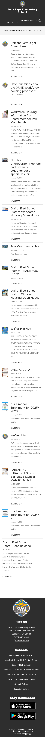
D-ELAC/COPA (20, 369)
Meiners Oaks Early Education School (21, 670)
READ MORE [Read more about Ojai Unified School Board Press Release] (8, 576)
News (39, 31)
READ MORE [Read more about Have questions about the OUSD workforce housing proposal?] (16, 105)
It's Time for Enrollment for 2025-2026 (25, 407)
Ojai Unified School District (21, 655)
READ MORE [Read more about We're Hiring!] (16, 462)
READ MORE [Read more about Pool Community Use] (16, 260)
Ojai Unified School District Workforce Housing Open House (25, 212)
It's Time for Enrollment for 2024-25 (25, 514)
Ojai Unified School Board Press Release (17, 544)
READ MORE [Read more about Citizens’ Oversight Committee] (16, 77)
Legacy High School (21, 665)
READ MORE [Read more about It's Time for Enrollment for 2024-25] (16, 535)
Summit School (21, 684)
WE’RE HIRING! (21, 328)
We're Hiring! (19, 435)
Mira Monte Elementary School (21, 674)
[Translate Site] (28, 20)
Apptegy (27, 734)
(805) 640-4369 (21, 640)
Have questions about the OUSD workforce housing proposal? (26, 87)
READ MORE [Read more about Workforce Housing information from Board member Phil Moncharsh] (16, 153)
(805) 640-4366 (21, 637)
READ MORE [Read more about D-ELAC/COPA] (16, 397)
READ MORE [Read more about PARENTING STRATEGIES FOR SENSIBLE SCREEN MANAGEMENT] (16, 504)
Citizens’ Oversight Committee (23, 44)
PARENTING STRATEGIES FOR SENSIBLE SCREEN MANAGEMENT (23, 475)
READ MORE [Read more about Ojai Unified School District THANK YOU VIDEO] (16, 283)
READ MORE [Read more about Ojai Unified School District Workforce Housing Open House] (16, 239)
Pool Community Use (25, 246)
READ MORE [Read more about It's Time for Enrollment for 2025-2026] (16, 428)
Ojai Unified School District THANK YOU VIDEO (24, 271)
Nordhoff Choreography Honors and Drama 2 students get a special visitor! (26, 167)
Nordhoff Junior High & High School (21, 660)
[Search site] (39, 20)
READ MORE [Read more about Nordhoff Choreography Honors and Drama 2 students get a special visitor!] (16, 201)
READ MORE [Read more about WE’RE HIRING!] (16, 362)
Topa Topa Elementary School (17, 31)
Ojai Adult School (21, 689)
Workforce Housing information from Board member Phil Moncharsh (24, 117)
